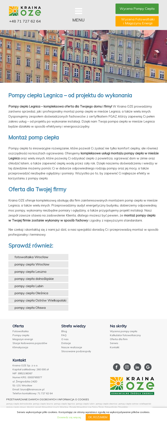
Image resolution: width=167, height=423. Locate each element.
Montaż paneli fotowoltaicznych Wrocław (47, 407)
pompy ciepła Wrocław (32, 264)
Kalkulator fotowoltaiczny (125, 335)
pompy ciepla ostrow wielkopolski (134, 403)
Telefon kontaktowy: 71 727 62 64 (33, 393)
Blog (64, 331)
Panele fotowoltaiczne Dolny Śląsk (86, 407)
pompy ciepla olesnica (106, 403)
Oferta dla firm (119, 339)
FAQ (64, 335)
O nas (65, 339)
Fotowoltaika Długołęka (116, 407)
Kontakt (114, 347)
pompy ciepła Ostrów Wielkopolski (40, 300)
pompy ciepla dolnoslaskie (19, 403)
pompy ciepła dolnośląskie (34, 279)
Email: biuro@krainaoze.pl (28, 389)
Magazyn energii (23, 339)
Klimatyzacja (20, 347)
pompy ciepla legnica (64, 403)
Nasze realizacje (71, 347)
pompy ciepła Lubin (29, 286)
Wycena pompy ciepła (123, 331)
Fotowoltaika (21, 331)
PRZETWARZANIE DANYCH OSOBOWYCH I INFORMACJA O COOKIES (47, 399)
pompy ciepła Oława (30, 307)
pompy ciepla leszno (43, 403)
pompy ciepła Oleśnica (31, 293)
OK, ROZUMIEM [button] (97, 417)
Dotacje (66, 343)
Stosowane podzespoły (76, 351)
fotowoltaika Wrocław (31, 257)
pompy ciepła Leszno (30, 271)
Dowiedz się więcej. (69, 417)
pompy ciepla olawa (16, 407)
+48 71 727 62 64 (25, 21)
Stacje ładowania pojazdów (30, 343)
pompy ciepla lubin (85, 403)
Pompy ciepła (21, 335)
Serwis (114, 343)
